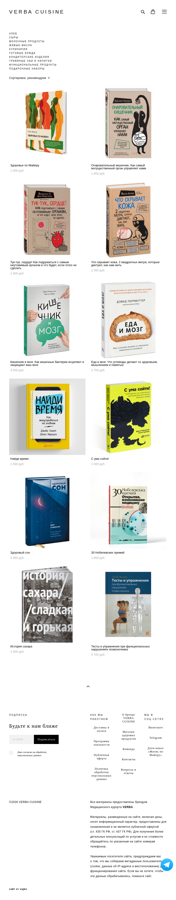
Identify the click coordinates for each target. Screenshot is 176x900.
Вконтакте (155, 727)
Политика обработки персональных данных (101, 774)
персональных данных (29, 755)
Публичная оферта (101, 756)
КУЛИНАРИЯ (18, 49)
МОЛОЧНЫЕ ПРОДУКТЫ (27, 41)
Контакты (128, 759)
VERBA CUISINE (37, 11)
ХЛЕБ (13, 33)
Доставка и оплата (102, 729)
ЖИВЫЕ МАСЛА (20, 45)
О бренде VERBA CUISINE (128, 718)
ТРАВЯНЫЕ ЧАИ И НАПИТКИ (30, 61)
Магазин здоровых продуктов (128, 735)
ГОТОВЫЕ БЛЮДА (22, 53)
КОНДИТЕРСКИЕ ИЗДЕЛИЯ (29, 57)
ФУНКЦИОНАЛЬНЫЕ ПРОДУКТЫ (33, 65)
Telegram (155, 737)
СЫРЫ (13, 37)
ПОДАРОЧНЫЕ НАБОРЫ (27, 68)
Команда (129, 749)
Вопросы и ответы (128, 771)
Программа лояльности (102, 743)
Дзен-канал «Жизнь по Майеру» (156, 752)
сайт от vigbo (18, 889)
